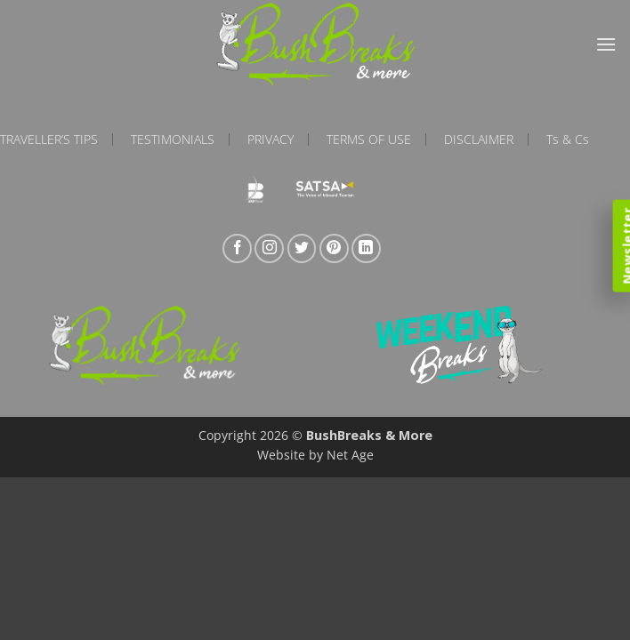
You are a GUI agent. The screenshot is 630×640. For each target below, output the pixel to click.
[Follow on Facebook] (237, 248)
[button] (606, 44)
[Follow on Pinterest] (334, 248)
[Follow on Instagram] (269, 248)
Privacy (270, 139)
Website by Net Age (315, 454)
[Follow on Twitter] (302, 248)
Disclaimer (478, 139)
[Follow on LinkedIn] (366, 248)
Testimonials (172, 139)
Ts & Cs (567, 139)
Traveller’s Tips (49, 139)
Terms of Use (369, 139)
